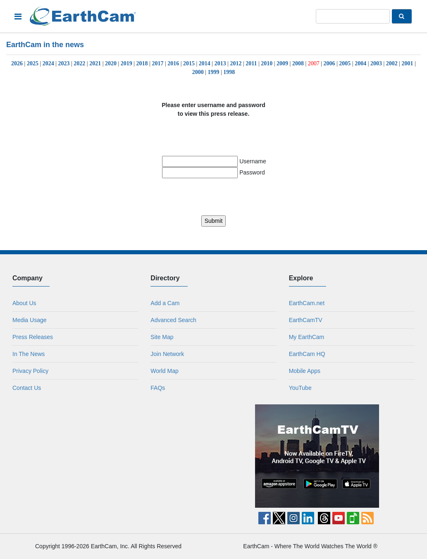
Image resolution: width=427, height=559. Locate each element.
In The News (28, 354)
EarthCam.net (306, 303)
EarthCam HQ (307, 354)
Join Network (167, 354)
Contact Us (26, 388)
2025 (32, 63)
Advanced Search (173, 320)
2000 (198, 72)
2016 (173, 63)
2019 (126, 63)
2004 (360, 63)
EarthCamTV (305, 320)
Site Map (161, 337)
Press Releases (32, 337)
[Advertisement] (110, 456)
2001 (407, 63)
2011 (251, 63)
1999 (213, 72)
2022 (79, 63)
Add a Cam (164, 303)
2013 (220, 63)
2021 (95, 63)
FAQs (157, 388)
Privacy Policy (30, 371)
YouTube (300, 388)
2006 (329, 63)
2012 (235, 63)
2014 (204, 63)
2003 (376, 63)
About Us (24, 303)
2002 (392, 63)
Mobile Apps (304, 371)
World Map (164, 371)
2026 (17, 63)
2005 (345, 63)
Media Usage (29, 320)
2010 (266, 63)
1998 (229, 72)
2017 (157, 63)
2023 (64, 63)
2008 (298, 63)
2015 (189, 63)
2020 (111, 63)
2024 (48, 63)
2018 (142, 63)
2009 (282, 63)
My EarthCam (306, 337)
